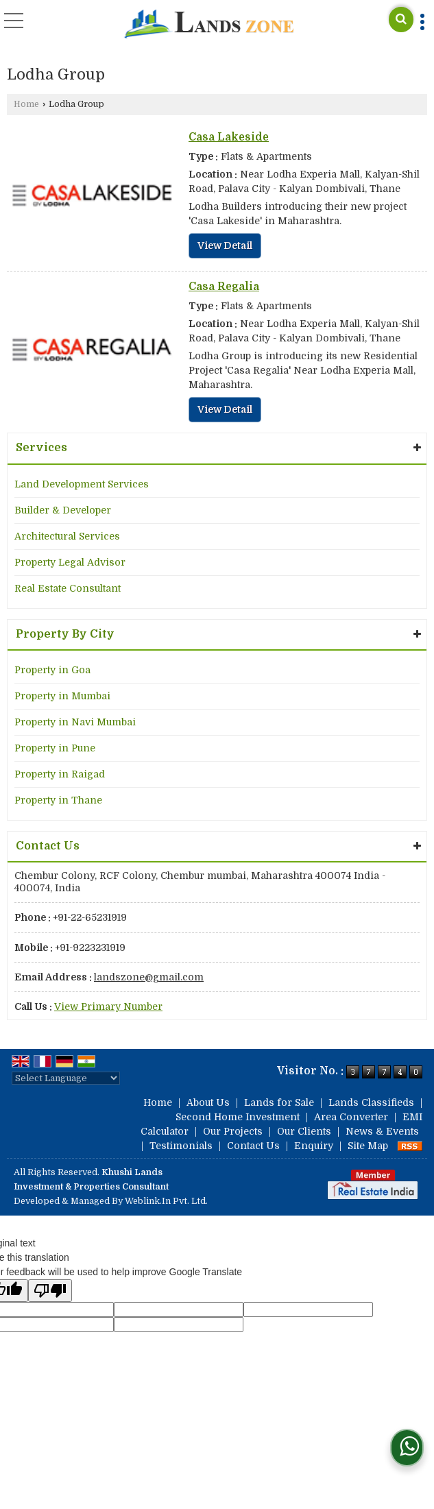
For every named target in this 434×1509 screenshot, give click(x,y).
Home (26, 104)
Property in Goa (52, 669)
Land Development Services (81, 484)
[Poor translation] (50, 1290)
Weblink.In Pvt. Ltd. (166, 1201)
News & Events (382, 1131)
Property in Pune (54, 748)
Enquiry (313, 1145)
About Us (208, 1102)
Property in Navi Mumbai (75, 721)
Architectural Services (67, 536)
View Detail (224, 245)
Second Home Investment (238, 1116)
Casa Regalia (224, 286)
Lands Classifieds (371, 1102)
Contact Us (253, 1145)
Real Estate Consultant (67, 588)
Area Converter (351, 1116)
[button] (108, 1006)
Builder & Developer (62, 510)
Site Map (368, 1145)
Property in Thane (58, 800)
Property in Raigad (59, 774)
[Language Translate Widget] (66, 1078)
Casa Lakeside (229, 137)
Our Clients (304, 1131)
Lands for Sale (279, 1102)
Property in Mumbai (62, 695)
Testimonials (181, 1145)
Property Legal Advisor (69, 562)
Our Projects (233, 1131)
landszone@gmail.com (149, 976)
